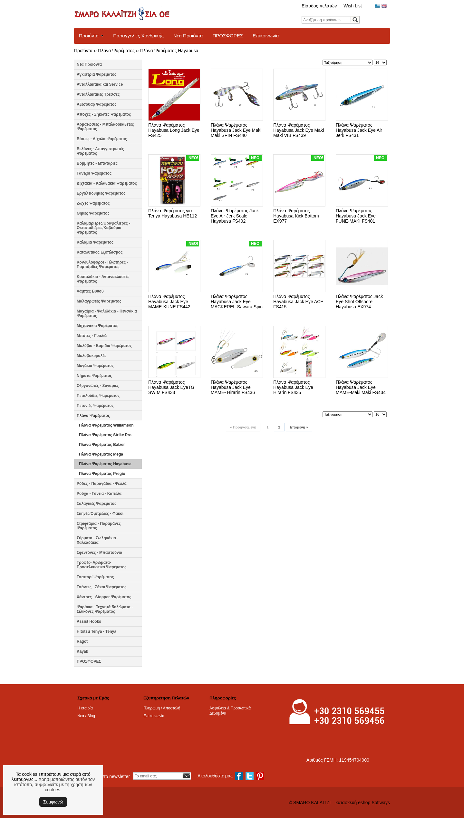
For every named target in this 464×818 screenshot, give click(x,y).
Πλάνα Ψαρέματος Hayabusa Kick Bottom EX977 (296, 216)
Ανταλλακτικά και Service (100, 84)
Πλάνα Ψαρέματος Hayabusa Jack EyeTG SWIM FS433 (171, 387)
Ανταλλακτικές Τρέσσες (98, 94)
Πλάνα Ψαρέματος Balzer (102, 444)
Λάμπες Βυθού (90, 291)
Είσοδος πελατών (319, 5)
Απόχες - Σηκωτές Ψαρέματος (104, 114)
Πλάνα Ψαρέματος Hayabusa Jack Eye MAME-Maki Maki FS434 (361, 387)
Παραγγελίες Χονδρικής (138, 35)
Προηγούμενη (243, 427)
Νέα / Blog (86, 716)
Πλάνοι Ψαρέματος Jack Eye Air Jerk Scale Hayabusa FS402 (235, 216)
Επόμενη (299, 427)
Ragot (82, 641)
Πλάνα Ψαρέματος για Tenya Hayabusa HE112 (172, 213)
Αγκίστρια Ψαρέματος (96, 74)
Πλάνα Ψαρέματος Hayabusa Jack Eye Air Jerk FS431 (359, 130)
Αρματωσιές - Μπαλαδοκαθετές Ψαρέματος (105, 126)
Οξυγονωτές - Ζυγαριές (98, 385)
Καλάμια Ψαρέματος (95, 242)
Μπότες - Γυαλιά (92, 335)
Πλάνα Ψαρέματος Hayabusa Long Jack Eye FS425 (173, 130)
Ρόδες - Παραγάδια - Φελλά (102, 483)
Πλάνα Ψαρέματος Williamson (106, 425)
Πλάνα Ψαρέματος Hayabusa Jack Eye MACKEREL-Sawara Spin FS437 (237, 304)
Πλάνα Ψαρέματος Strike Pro (105, 435)
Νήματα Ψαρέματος (94, 375)
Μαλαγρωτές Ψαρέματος (99, 301)
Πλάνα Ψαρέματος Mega (101, 454)
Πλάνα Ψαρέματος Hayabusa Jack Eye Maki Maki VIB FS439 (298, 130)
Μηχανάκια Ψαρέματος (97, 325)
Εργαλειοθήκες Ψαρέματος (101, 193)
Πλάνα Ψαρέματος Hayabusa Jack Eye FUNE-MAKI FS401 (356, 216)
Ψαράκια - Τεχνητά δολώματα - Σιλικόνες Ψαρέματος (105, 609)
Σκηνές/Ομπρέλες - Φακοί (100, 513)
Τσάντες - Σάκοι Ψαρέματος (102, 587)
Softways (381, 802)
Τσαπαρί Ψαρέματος (95, 577)
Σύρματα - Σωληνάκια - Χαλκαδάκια (98, 540)
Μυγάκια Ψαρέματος (95, 365)
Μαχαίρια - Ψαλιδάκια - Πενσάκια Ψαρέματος (107, 313)
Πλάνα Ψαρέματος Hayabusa (169, 50)
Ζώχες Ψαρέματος (93, 203)
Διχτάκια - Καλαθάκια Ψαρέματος (107, 183)
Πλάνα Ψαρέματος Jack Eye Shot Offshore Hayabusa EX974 (359, 301)
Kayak (82, 651)
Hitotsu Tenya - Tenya (96, 631)
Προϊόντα (89, 35)
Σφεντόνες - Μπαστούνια (99, 552)
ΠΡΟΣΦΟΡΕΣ (227, 35)
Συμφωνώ (53, 801)
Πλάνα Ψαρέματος (116, 50)
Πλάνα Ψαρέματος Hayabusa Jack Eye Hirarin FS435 (293, 387)
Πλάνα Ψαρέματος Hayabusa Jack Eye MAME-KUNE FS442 (169, 301)
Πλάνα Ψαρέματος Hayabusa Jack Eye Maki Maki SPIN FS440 (236, 130)
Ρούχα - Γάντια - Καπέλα (99, 493)
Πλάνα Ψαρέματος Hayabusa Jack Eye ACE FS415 (298, 301)
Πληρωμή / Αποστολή (161, 708)
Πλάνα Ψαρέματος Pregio (102, 473)
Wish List (352, 5)
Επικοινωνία (266, 35)
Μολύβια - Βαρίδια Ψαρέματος (104, 345)
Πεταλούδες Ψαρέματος (98, 395)
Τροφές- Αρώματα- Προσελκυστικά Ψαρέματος (102, 564)
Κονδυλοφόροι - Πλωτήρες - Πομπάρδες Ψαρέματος (102, 264)
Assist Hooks (89, 621)
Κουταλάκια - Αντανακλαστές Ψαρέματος (103, 279)
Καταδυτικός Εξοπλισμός (99, 252)
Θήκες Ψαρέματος (93, 213)
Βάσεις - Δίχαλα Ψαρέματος (102, 139)
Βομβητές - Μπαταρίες (97, 163)
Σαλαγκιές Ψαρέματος (96, 503)
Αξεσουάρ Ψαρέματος (96, 104)
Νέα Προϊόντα (188, 35)
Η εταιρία (85, 708)
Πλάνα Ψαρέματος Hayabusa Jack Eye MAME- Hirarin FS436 (233, 387)
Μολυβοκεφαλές (91, 355)
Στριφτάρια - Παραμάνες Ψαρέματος (99, 525)
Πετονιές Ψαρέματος (95, 405)
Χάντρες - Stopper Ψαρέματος (104, 597)
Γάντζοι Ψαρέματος (94, 173)
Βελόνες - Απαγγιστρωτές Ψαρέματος (100, 151)
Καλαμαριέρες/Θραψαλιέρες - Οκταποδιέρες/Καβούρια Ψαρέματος (103, 228)
